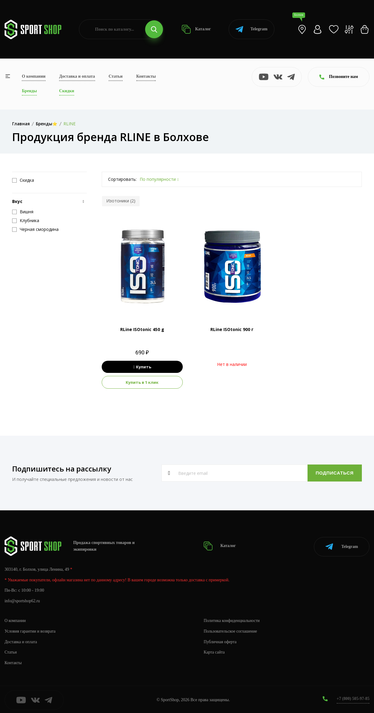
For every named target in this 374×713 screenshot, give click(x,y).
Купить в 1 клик (142, 382)
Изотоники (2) (120, 201)
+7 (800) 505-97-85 (352, 697)
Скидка (23, 180)
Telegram (251, 29)
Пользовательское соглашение (231, 630)
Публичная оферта (220, 640)
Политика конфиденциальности (232, 619)
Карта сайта (214, 651)
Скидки (66, 91)
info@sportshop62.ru (23, 600)
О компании (34, 76)
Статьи (116, 76)
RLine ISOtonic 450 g (142, 329)
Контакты (146, 76)
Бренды (29, 91)
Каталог (196, 29)
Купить (142, 367)
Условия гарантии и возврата (31, 630)
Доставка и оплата (77, 76)
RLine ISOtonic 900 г (231, 329)
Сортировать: (122, 179)
